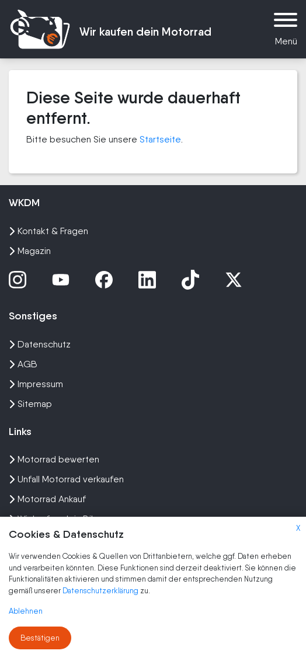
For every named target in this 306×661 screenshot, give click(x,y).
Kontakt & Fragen (48, 230)
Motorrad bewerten (54, 459)
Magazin (30, 250)
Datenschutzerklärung (101, 590)
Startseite (160, 139)
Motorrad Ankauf (47, 499)
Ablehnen (26, 611)
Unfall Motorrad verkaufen (66, 479)
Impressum (36, 383)
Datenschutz (40, 344)
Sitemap (30, 403)
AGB (23, 364)
